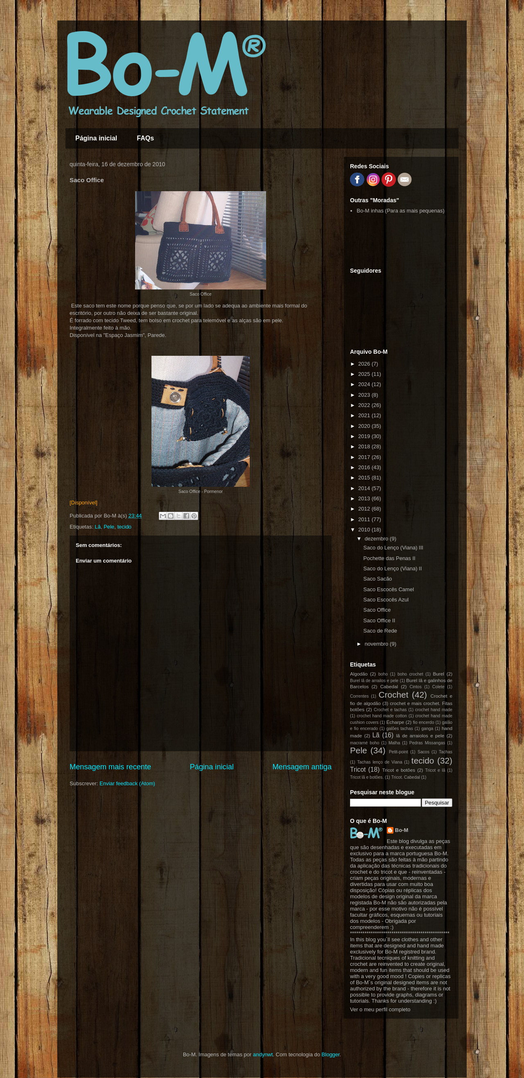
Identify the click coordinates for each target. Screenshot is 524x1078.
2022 (365, 405)
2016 (365, 467)
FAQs (145, 138)
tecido (124, 527)
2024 (365, 384)
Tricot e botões (399, 770)
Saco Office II (379, 620)
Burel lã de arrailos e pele (374, 680)
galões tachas (399, 728)
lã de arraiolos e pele (420, 735)
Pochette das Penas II (389, 558)
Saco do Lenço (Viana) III (393, 548)
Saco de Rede (380, 631)
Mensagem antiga (302, 767)
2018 (365, 446)
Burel (438, 673)
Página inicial (96, 138)
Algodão (359, 673)
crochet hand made (433, 709)
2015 (365, 478)
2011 (365, 519)
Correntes (359, 696)
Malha (394, 743)
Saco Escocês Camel (388, 589)
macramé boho (364, 743)
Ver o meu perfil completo (380, 1009)
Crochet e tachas (390, 709)
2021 (365, 415)
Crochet (394, 694)
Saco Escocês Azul (386, 600)
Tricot (358, 769)
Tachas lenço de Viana (379, 762)
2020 (365, 426)
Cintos (415, 687)
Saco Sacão (377, 579)
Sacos (423, 752)
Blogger (331, 1054)
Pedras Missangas (427, 743)
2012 (365, 509)
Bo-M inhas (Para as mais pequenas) (401, 211)
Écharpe (395, 722)
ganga (427, 728)
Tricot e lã (435, 770)
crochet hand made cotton (382, 716)
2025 (365, 374)
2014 (365, 488)
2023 (365, 395)
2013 (365, 498)
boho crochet (410, 674)
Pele (109, 527)
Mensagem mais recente (110, 767)
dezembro (377, 539)
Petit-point (398, 752)
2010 (365, 530)
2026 (365, 364)
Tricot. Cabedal (405, 777)
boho (383, 674)
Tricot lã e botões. (367, 777)
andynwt (263, 1054)
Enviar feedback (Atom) (127, 783)
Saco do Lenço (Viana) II (392, 568)
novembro (377, 644)
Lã (97, 527)
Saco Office (377, 610)
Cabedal (389, 686)
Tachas (445, 752)
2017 (365, 457)
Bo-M (402, 830)
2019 (365, 436)
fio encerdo (423, 722)
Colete (438, 687)
